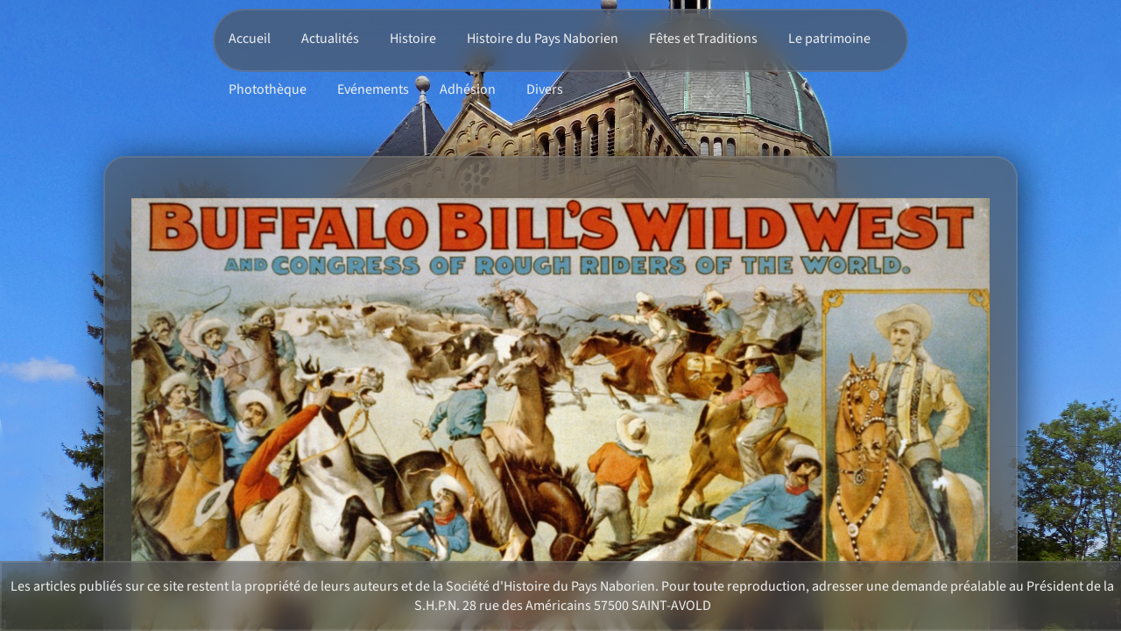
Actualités (330, 38)
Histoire (413, 38)
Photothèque (268, 89)
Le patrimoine (829, 38)
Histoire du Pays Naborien (542, 38)
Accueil (250, 38)
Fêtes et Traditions (703, 38)
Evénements (373, 89)
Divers (544, 89)
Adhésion (468, 89)
